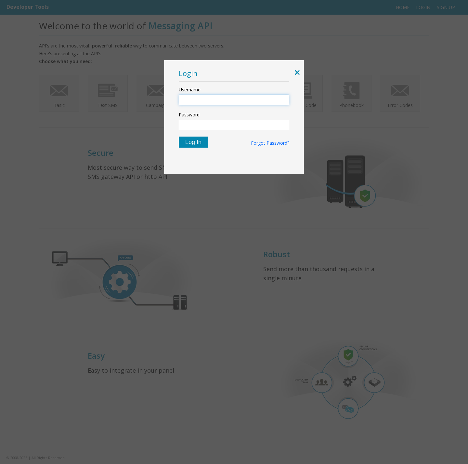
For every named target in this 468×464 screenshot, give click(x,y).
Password (189, 115)
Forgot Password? (270, 143)
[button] (296, 73)
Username (190, 89)
